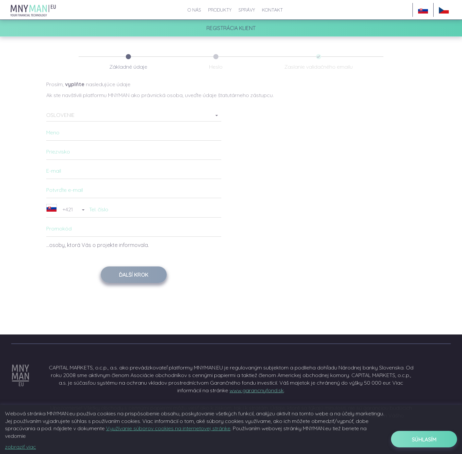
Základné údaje (128, 66)
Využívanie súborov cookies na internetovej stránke (168, 428)
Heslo (216, 66)
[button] (133, 115)
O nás (194, 10)
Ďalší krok (133, 274)
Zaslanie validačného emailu (318, 66)
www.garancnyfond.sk (257, 390)
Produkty (219, 10)
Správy (246, 10)
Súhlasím (424, 439)
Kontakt (272, 10)
